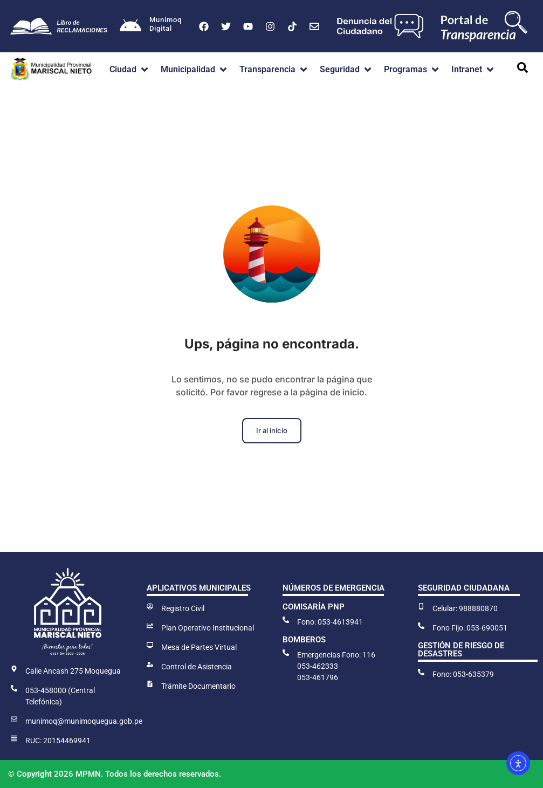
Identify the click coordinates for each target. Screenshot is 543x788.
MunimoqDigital (165, 24)
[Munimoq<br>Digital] (130, 26)
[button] (129, 69)
